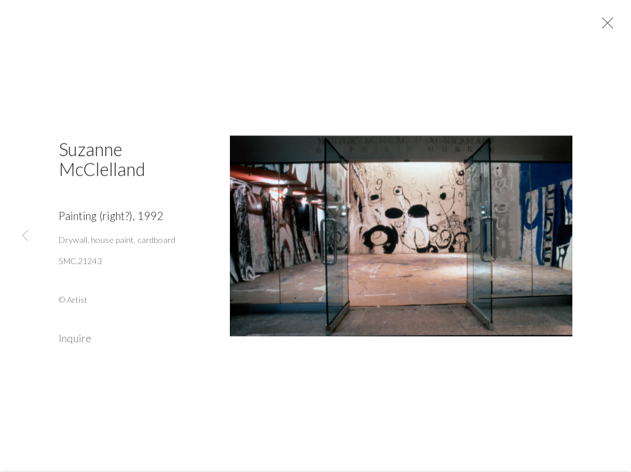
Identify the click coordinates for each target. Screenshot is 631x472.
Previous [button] (25, 236)
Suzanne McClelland (102, 162)
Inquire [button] (75, 342)
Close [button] (607, 26)
